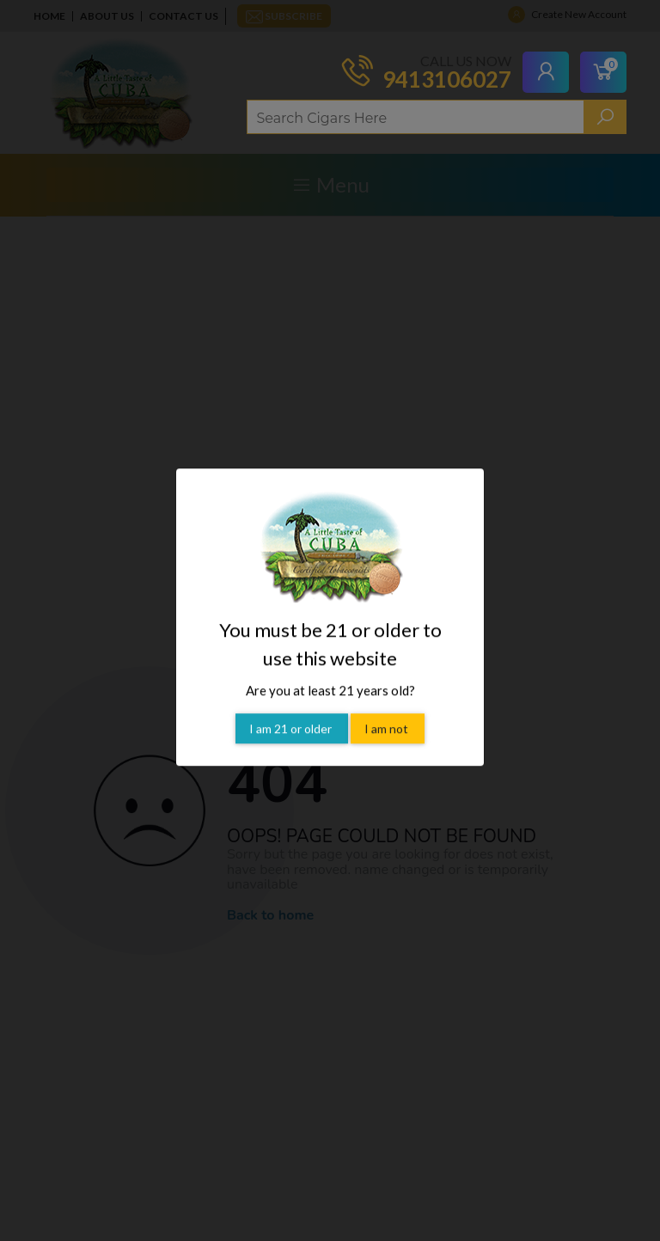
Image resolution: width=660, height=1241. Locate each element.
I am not (387, 709)
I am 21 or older (292, 709)
